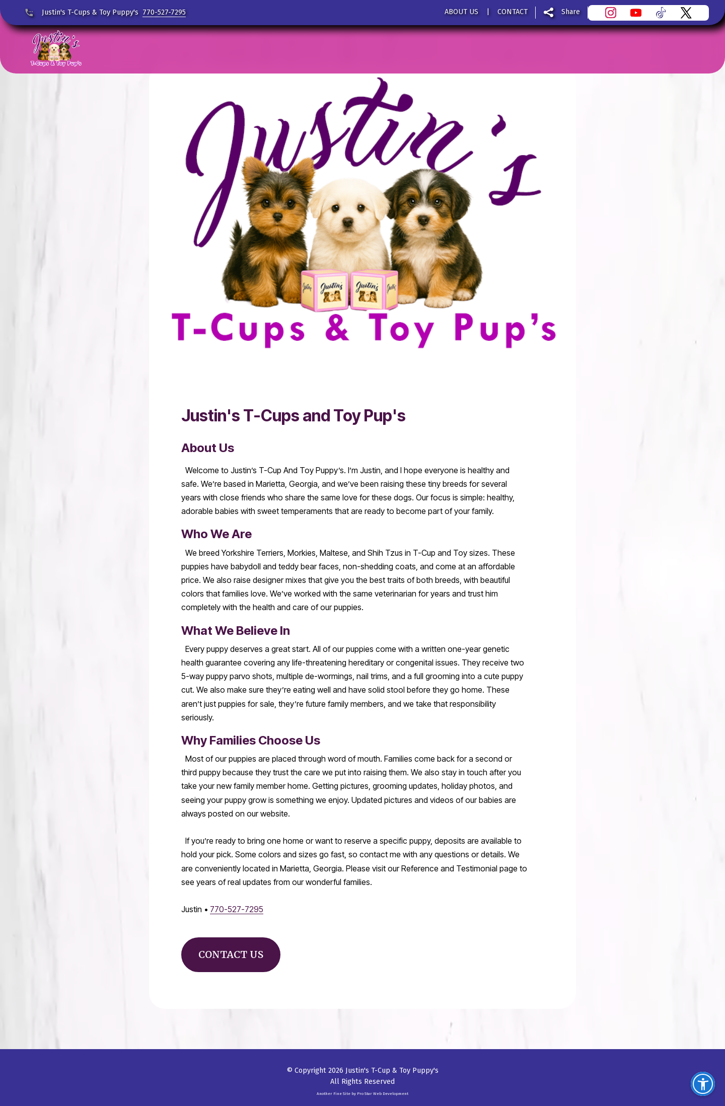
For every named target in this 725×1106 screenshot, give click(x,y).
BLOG (579, 49)
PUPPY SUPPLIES (261, 49)
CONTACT (512, 12)
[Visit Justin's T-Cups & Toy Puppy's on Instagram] (614, 13)
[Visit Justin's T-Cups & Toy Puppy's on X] (690, 13)
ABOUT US (461, 12)
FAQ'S (453, 49)
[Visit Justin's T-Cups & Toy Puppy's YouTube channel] (639, 13)
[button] (703, 1084)
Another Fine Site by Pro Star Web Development (362, 1093)
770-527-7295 (164, 12)
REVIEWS (177, 49)
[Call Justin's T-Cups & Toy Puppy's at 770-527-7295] (33, 13)
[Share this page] (562, 13)
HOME (122, 49)
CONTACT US (230, 954)
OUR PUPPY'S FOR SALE (369, 49)
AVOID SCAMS (516, 49)
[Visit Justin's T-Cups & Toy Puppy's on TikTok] (665, 13)
